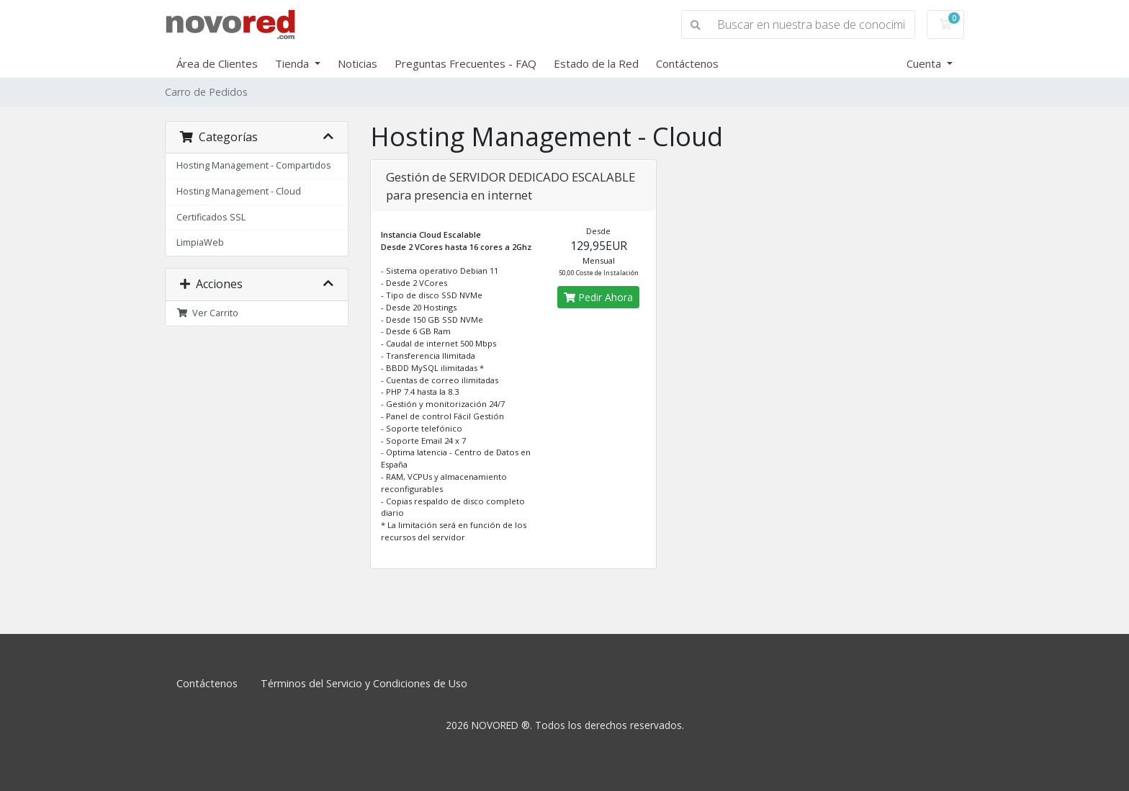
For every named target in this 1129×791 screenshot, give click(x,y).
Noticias (357, 63)
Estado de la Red (596, 63)
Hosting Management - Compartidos (253, 165)
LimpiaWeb (200, 242)
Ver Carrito (207, 313)
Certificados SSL (211, 217)
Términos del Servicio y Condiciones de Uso (364, 683)
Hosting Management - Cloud (238, 191)
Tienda (293, 63)
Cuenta (925, 63)
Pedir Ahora (598, 297)
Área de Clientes (217, 63)
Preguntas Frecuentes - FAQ (465, 63)
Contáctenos (687, 63)
